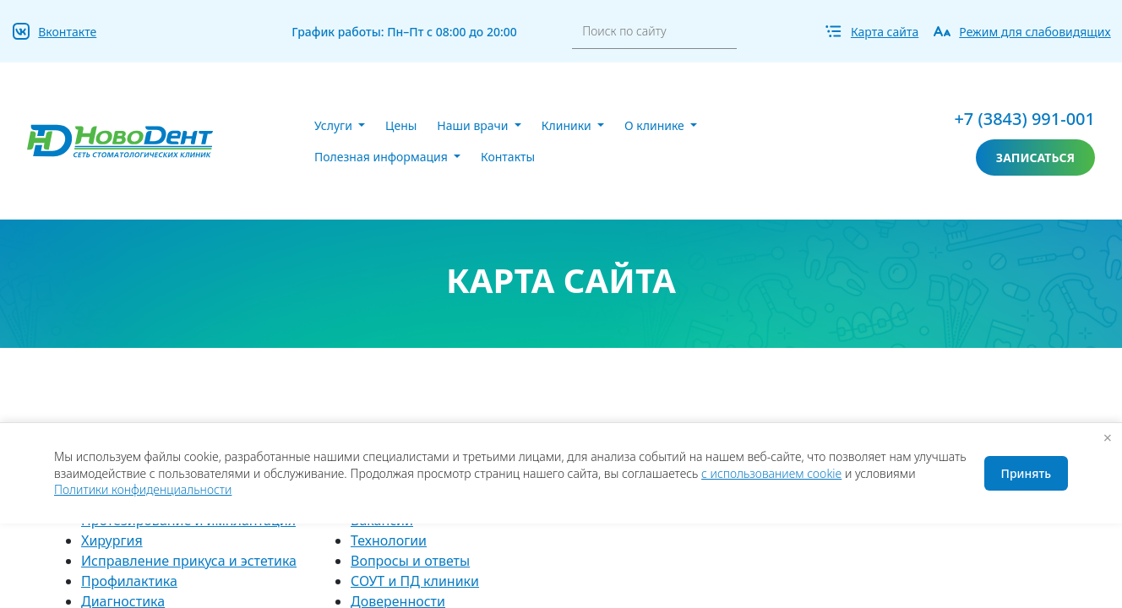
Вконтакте (67, 32)
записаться (1035, 157)
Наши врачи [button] (474, 125)
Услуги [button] (335, 125)
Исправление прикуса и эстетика (189, 560)
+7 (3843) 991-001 (1024, 118)
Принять (1026, 473)
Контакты (508, 157)
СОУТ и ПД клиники (415, 581)
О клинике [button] (655, 125)
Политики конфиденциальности (142, 489)
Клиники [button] (568, 125)
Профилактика (129, 581)
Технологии (389, 540)
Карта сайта (884, 32)
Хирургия (112, 540)
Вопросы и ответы (410, 560)
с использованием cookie (771, 473)
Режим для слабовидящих (1034, 32)
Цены (401, 125)
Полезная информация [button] (382, 157)
